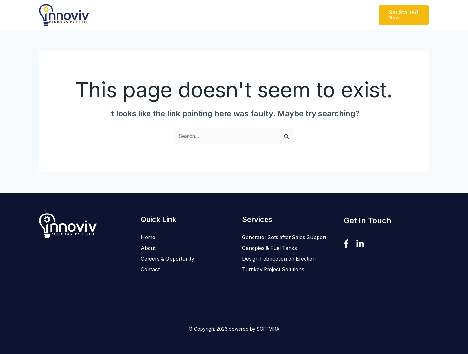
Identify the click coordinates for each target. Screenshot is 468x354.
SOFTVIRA (268, 329)
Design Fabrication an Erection (280, 269)
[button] (200, 15)
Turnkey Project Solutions (274, 280)
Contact (333, 15)
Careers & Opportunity (281, 15)
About (155, 15)
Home (130, 15)
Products (187, 15)
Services (225, 15)
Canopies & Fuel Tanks (270, 258)
